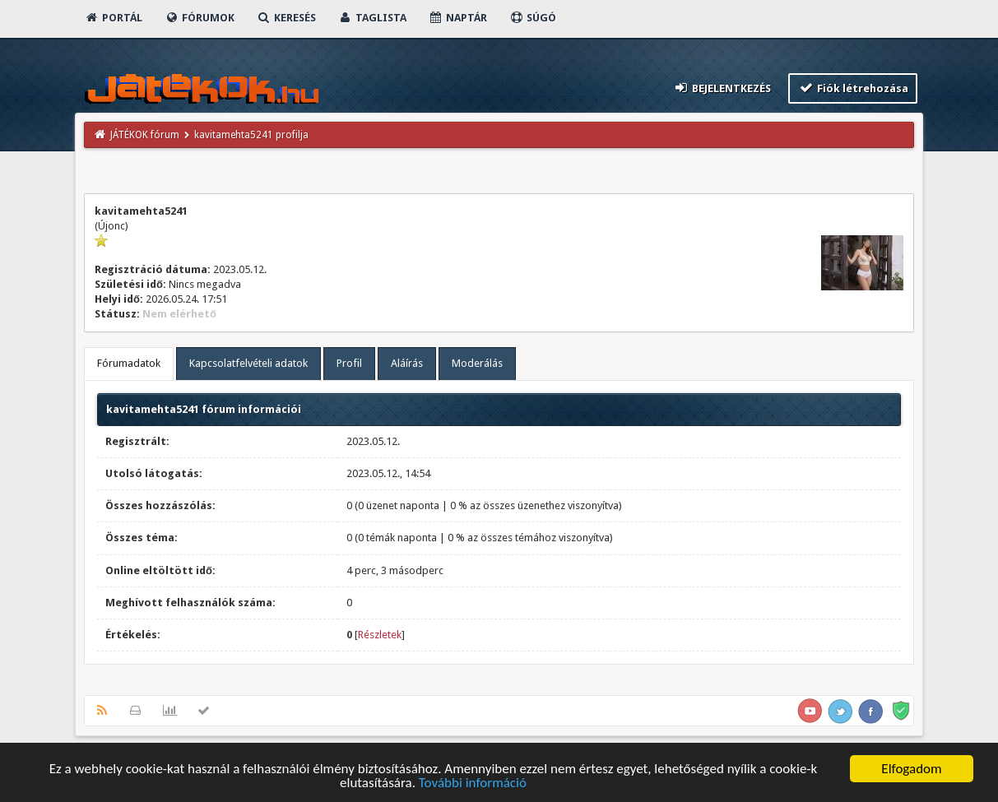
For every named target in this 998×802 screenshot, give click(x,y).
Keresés (286, 18)
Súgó (532, 18)
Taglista (372, 18)
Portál (113, 18)
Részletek (380, 634)
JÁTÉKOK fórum (144, 135)
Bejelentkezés (722, 88)
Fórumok (199, 18)
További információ (473, 783)
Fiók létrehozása (852, 88)
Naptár (458, 18)
